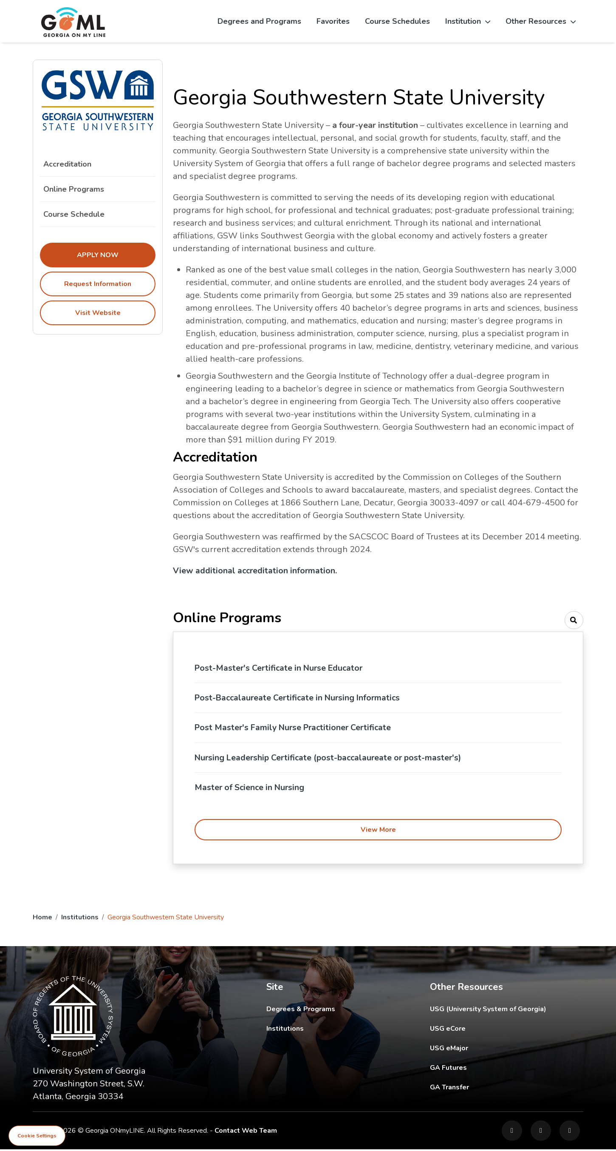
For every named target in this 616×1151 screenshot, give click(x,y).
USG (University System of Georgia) (494, 1010)
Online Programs (73, 189)
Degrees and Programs (259, 21)
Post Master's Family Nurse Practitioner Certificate (296, 728)
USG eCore (497, 1030)
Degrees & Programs (300, 1010)
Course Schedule (97, 214)
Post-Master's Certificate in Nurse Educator (281, 668)
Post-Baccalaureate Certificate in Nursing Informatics (300, 698)
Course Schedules (397, 21)
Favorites (333, 21)
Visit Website (98, 313)
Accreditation (67, 164)
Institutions (80, 919)
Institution (467, 21)
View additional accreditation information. (256, 570)
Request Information (97, 284)
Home (42, 919)
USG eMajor (498, 1050)
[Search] (574, 620)
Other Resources (541, 21)
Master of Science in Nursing (251, 788)
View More (378, 831)
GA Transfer (506, 1089)
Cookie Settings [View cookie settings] (37, 1135)
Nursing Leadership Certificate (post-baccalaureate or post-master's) (331, 758)
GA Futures (506, 1069)
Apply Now (98, 255)
